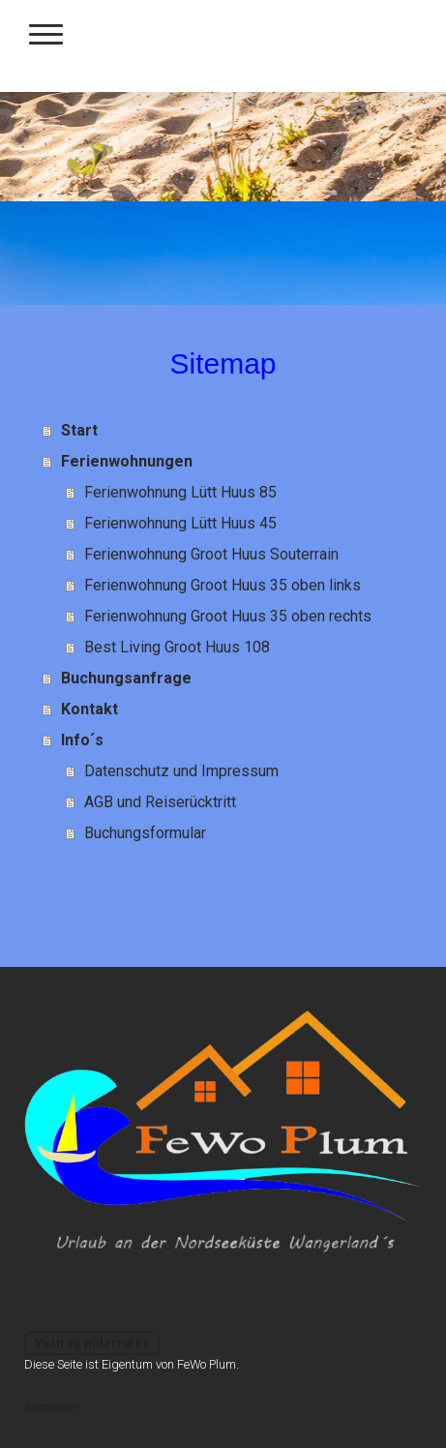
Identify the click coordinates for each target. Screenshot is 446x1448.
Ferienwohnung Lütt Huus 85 (180, 492)
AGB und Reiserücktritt (160, 802)
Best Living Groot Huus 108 (177, 647)
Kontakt (89, 709)
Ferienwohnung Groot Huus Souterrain (211, 554)
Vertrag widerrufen (92, 1343)
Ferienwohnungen (127, 461)
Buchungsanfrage (126, 678)
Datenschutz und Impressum (181, 771)
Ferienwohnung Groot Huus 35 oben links (222, 585)
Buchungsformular (145, 833)
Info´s (82, 740)
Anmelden (51, 1407)
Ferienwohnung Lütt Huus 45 (180, 523)
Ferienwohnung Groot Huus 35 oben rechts (228, 616)
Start (79, 430)
